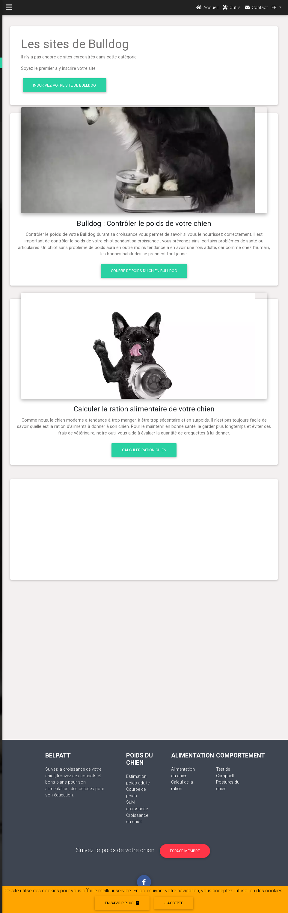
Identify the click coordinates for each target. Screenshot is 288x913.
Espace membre (185, 851)
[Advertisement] (144, 527)
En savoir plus (122, 903)
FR (275, 9)
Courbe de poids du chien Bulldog (144, 270)
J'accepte (174, 903)
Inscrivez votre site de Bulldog (64, 85)
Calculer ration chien (144, 450)
